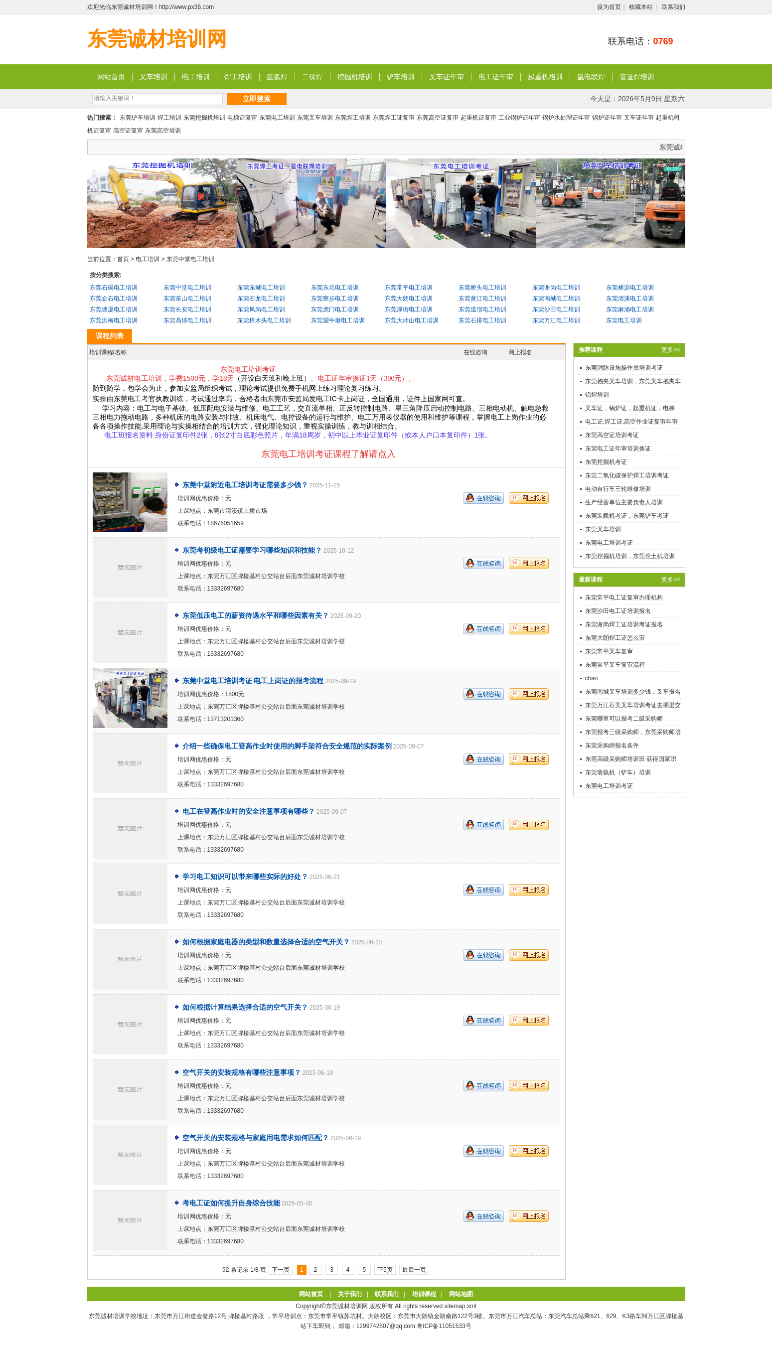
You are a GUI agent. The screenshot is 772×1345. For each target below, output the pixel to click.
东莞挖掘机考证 (606, 461)
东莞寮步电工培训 (335, 298)
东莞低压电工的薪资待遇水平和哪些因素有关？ (255, 615)
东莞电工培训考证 (609, 542)
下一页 (281, 1269)
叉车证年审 (446, 77)
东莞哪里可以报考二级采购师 (624, 718)
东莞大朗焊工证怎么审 (615, 637)
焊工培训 (238, 77)
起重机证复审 (478, 117)
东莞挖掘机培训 (204, 117)
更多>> (670, 349)
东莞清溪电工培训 (630, 298)
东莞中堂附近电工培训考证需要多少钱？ (245, 485)
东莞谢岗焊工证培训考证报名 (624, 624)
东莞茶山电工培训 (187, 298)
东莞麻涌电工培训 (630, 309)
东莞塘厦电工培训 (114, 309)
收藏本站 (641, 6)
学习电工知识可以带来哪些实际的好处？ (245, 877)
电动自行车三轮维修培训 (618, 488)
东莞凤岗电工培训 (261, 309)
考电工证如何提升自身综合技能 (231, 1203)
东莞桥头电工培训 (482, 287)
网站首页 (111, 77)
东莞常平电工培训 (409, 287)
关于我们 (350, 1294)
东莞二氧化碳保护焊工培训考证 (627, 475)
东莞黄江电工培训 (482, 298)
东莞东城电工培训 (261, 287)
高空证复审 (128, 130)
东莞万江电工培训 (556, 320)
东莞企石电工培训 (114, 298)
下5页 (385, 1269)
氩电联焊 (591, 77)
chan (591, 678)
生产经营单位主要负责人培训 (624, 502)
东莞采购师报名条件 (612, 745)
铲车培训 (401, 77)
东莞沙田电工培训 (556, 309)
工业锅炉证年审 (519, 117)
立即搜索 (257, 99)
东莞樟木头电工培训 (264, 320)
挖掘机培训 (354, 77)
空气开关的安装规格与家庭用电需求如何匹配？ (255, 1138)
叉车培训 (153, 77)
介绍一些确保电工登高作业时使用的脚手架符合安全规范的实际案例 (287, 746)
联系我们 (673, 6)
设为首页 (609, 6)
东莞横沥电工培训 (630, 287)
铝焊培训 (597, 394)
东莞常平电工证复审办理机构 (624, 597)
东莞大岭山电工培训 (412, 320)
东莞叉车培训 (315, 117)
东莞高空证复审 (438, 117)
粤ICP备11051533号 (444, 1326)
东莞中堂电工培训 (190, 259)
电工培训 (196, 77)
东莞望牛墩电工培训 (338, 320)
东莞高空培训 (163, 130)
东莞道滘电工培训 (482, 309)
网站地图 (461, 1294)
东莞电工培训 (277, 117)
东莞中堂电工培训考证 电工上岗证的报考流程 (253, 681)
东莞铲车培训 (137, 117)
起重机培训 (545, 77)
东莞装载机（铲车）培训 (618, 772)
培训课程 (424, 1294)
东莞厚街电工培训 (409, 309)
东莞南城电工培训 (556, 298)
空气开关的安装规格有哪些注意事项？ (241, 1072)
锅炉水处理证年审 (566, 117)
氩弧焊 (277, 77)
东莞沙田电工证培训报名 (618, 610)
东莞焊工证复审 (394, 117)
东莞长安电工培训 (187, 309)
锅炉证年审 (607, 117)
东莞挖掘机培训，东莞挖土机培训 (630, 556)
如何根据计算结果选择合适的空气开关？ (245, 1007)
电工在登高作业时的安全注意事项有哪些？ (248, 811)
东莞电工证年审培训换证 (618, 448)
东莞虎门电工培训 (335, 309)
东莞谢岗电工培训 (556, 287)
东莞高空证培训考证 (612, 435)
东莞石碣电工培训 (114, 287)
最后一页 (414, 1269)
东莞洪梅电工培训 (114, 320)
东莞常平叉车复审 (609, 651)
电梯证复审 (242, 117)
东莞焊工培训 (353, 117)
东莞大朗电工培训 (409, 298)
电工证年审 (495, 77)
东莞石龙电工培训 (261, 298)
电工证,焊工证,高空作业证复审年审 (631, 421)
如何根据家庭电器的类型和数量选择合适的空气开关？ (266, 942)
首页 (123, 259)
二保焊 (312, 77)
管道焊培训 (636, 77)
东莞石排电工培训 (482, 320)
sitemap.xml (460, 1306)
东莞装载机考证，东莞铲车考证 (627, 515)
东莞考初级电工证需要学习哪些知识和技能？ (252, 550)
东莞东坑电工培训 (335, 287)
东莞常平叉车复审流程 (615, 664)
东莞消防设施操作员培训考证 (624, 367)
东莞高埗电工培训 (187, 320)
